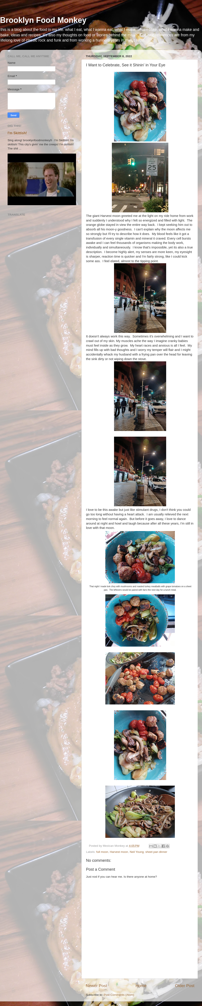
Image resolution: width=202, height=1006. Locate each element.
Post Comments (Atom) (119, 994)
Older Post (184, 985)
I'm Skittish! (17, 133)
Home (141, 985)
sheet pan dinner (156, 851)
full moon (102, 851)
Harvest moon (119, 851)
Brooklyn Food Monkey (43, 20)
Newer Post (96, 985)
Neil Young (137, 851)
